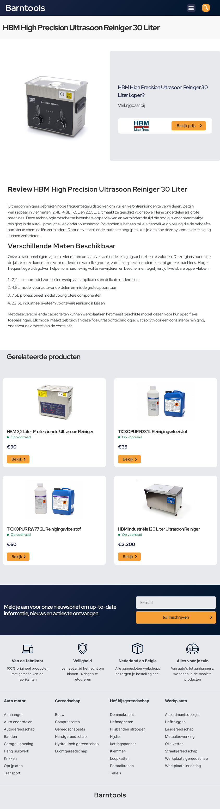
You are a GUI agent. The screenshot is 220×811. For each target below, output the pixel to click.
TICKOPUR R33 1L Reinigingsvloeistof (152, 431)
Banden (10, 738)
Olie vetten (174, 745)
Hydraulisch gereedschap (77, 745)
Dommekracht (122, 716)
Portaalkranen (122, 767)
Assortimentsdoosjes (182, 716)
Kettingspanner (123, 745)
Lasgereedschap (179, 731)
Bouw (59, 716)
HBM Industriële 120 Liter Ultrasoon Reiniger (159, 530)
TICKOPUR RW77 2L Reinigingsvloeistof (44, 530)
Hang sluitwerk (16, 753)
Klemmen (118, 753)
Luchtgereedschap (71, 753)
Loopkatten (120, 760)
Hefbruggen (175, 723)
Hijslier (115, 738)
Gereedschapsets (70, 731)
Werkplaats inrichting (183, 767)
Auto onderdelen (18, 723)
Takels (115, 775)
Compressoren (67, 723)
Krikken (10, 760)
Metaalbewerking (180, 738)
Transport (12, 775)
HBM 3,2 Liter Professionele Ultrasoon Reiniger (50, 431)
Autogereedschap (19, 731)
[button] (191, 8)
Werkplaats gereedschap (186, 760)
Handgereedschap (71, 738)
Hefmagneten (121, 723)
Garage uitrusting (18, 745)
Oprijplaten (13, 767)
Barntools (25, 8)
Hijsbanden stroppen (127, 731)
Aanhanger (13, 716)
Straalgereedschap (181, 753)
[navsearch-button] (206, 8)
